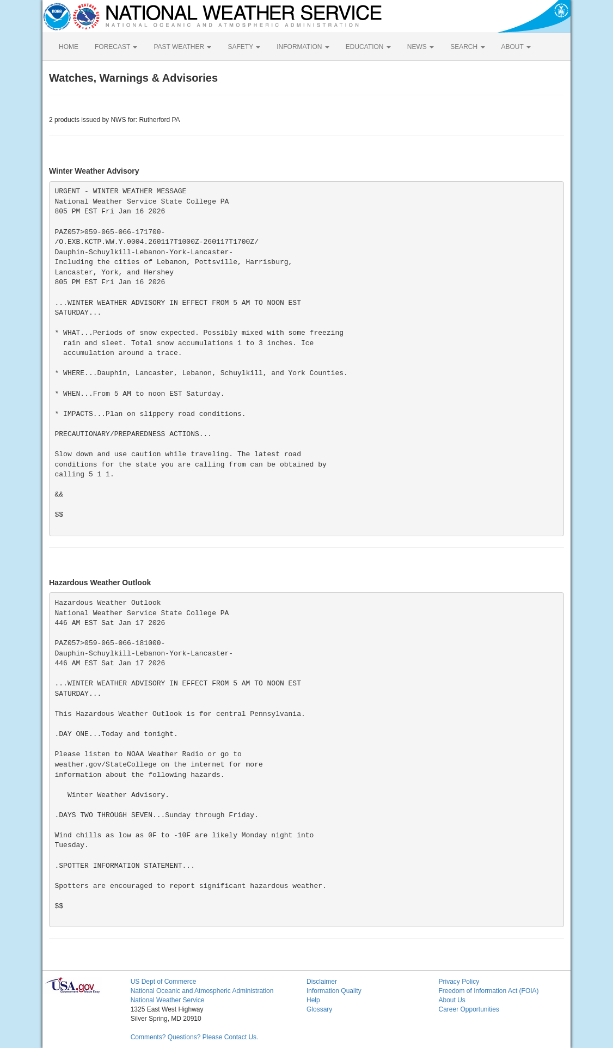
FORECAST (116, 47)
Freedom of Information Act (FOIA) (488, 991)
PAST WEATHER (182, 47)
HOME (68, 47)
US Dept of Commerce (164, 981)
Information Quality (333, 991)
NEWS (420, 47)
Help (313, 1000)
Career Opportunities (468, 1009)
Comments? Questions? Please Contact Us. (195, 1037)
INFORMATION (303, 47)
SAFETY (244, 47)
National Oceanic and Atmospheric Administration (202, 991)
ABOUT (516, 47)
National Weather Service (168, 1000)
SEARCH (467, 47)
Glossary (319, 1009)
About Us (451, 1000)
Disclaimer (321, 981)
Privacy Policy (458, 981)
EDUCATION (368, 47)
